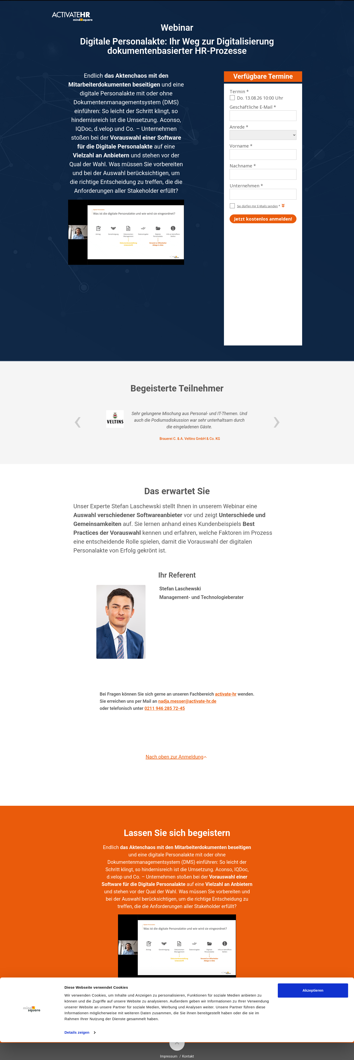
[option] (177, 351)
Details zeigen (76, 1050)
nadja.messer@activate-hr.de (187, 626)
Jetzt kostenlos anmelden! (177, 928)
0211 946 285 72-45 (165, 633)
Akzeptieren (312, 1008)
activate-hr (225, 619)
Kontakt (188, 982)
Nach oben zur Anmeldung (177, 683)
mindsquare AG (190, 995)
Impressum (168, 982)
